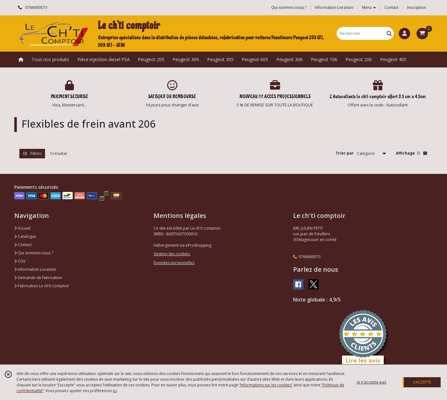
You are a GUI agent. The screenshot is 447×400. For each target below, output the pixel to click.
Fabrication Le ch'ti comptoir (41, 286)
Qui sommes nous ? (33, 253)
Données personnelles (174, 262)
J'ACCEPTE (422, 382)
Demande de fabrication (38, 277)
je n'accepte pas (371, 382)
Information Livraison (35, 269)
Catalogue (25, 236)
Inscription (416, 7)
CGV (19, 261)
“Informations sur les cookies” (266, 385)
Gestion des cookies (172, 254)
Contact (391, 7)
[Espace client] (404, 34)
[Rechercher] (389, 33)
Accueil (22, 228)
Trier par (345, 153)
